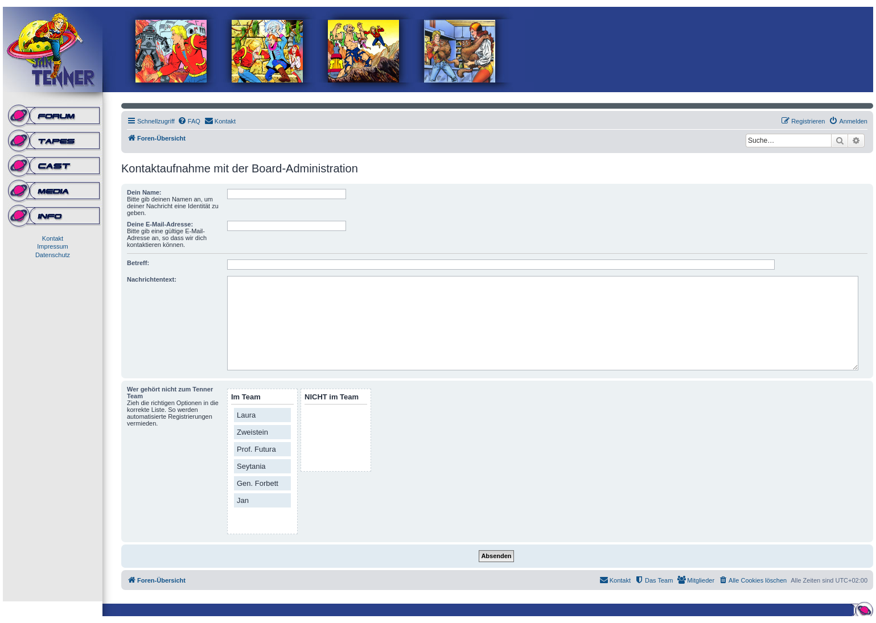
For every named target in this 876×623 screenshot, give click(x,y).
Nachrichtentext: (151, 279)
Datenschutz (52, 254)
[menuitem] (189, 121)
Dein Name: (144, 192)
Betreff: (138, 262)
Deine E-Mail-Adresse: (160, 224)
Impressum (52, 246)
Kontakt (52, 238)
